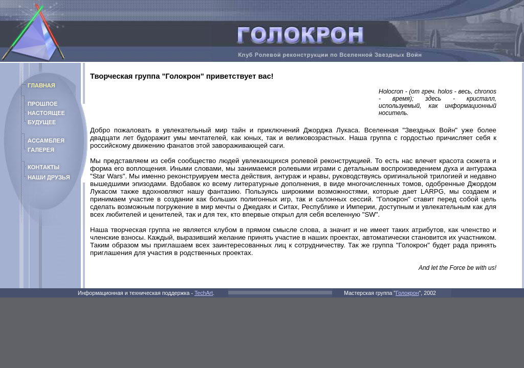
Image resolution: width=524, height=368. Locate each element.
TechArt (203, 293)
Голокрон (407, 293)
